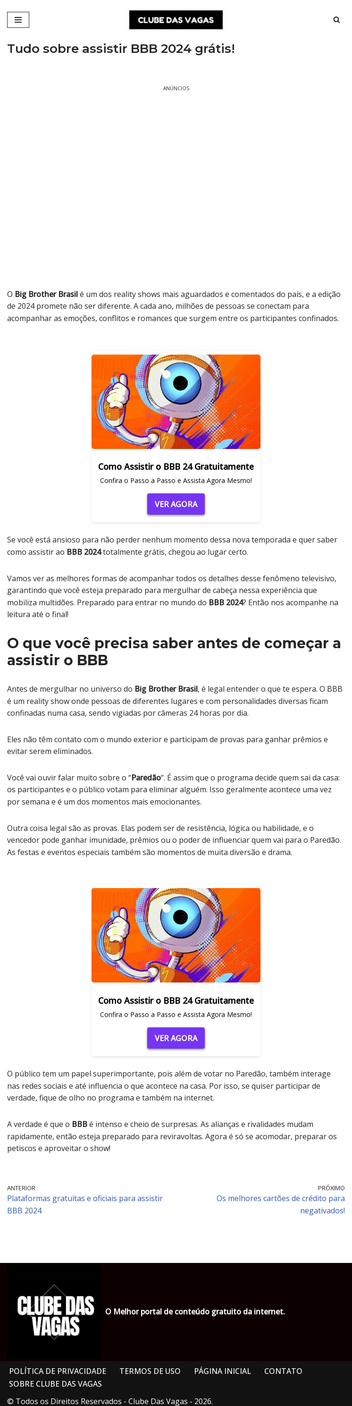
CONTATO (283, 1371)
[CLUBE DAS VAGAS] (176, 19)
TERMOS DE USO (150, 1371)
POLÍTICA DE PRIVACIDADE (57, 1371)
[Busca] (336, 19)
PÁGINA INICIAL (222, 1371)
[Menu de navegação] (18, 20)
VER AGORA (176, 504)
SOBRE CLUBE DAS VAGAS (55, 1384)
